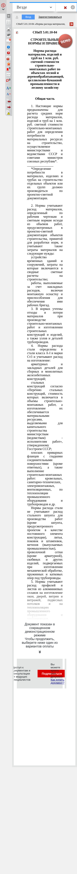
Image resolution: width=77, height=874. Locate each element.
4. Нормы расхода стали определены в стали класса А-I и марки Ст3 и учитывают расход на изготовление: (45, 353)
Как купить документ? (57, 681)
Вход (28, 17)
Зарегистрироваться (50, 17)
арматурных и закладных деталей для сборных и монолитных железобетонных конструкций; (45, 371)
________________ (40, 165)
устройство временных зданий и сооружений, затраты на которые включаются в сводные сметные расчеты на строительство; (45, 268)
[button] (3, 7)
